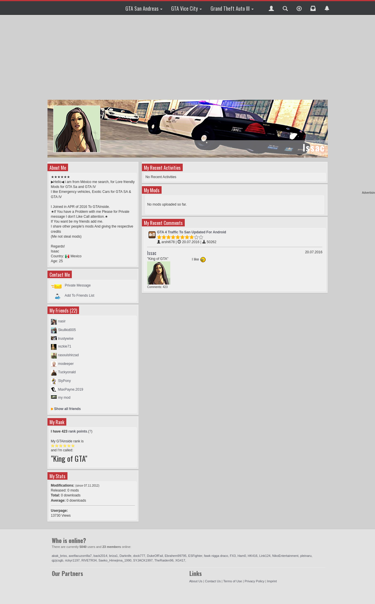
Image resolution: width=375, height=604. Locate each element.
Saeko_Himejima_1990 (114, 560)
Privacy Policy (254, 581)
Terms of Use (232, 581)
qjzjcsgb (57, 560)
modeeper (66, 364)
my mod (64, 398)
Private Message (78, 285)
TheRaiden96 (163, 560)
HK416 (253, 555)
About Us (195, 581)
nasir (62, 321)
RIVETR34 (89, 560)
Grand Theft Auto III (232, 8)
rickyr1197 (72, 560)
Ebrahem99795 (175, 555)
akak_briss (59, 555)
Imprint (272, 581)
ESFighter (195, 555)
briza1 (113, 555)
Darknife (125, 555)
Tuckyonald (67, 372)
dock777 (139, 555)
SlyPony (64, 381)
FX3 (233, 555)
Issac (151, 253)
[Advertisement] (188, 57)
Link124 (264, 555)
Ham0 (241, 555)
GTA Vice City (186, 8)
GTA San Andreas (143, 8)
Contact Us (213, 581)
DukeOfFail (155, 555)
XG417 (180, 560)
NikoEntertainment (285, 555)
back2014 (100, 555)
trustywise (66, 339)
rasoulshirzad (68, 355)
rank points (77, 431)
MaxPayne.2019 (70, 389)
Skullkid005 (67, 330)
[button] (271, 7)
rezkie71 (64, 346)
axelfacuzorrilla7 (80, 555)
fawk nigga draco (216, 555)
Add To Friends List (79, 295)
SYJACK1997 (143, 560)
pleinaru (306, 555)
